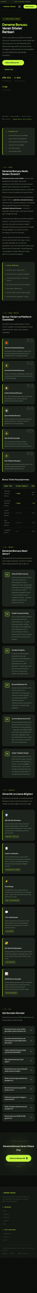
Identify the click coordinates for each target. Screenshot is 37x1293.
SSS (5, 1224)
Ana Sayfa (5, 116)
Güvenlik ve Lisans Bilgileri (16, 145)
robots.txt (6, 1237)
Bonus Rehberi (15, 116)
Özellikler (6, 1214)
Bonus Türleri (26, 116)
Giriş (5, 1211)
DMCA (5, 1240)
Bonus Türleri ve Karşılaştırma (18, 139)
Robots (12, 1253)
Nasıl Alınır (6, 119)
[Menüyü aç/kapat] (19, 6)
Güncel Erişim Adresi (15, 151)
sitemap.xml (7, 1234)
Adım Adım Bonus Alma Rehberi (18, 142)
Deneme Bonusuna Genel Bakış (18, 135)
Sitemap (4, 1253)
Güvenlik (6, 1221)
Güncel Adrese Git (13, 62)
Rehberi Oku (9, 69)
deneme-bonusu (9, 6)
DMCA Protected (23, 1253)
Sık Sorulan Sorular (14, 148)
